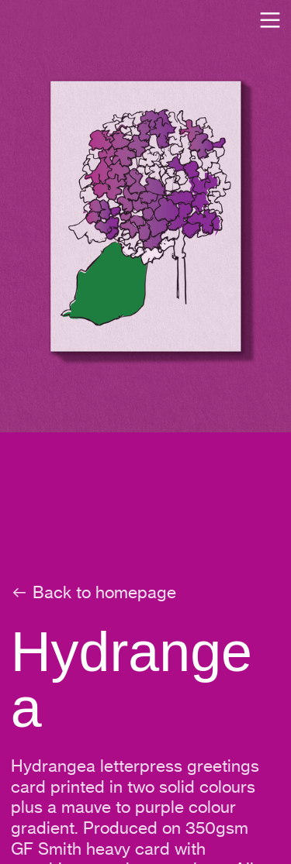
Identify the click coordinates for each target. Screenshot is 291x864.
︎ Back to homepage (93, 592)
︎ (270, 20)
